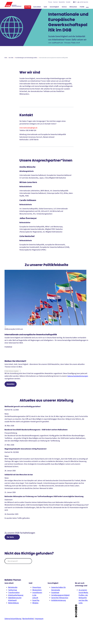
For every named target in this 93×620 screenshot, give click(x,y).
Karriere (55, 2)
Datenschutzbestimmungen (77, 376)
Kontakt (68, 2)
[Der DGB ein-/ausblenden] (30, 7)
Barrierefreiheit (28, 618)
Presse (50, 2)
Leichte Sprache (82, 2)
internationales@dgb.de (28, 128)
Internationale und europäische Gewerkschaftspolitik (53, 58)
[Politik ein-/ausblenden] (84, 7)
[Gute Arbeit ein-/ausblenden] (40, 7)
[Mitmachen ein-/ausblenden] (76, 7)
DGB (6, 58)
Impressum (39, 618)
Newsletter (62, 2)
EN (74, 2)
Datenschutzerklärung (13, 618)
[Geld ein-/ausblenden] (48, 7)
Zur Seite (10, 537)
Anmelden (11, 384)
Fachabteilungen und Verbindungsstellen (26, 58)
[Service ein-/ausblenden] (67, 7)
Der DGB (11, 58)
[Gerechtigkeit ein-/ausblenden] (57, 7)
